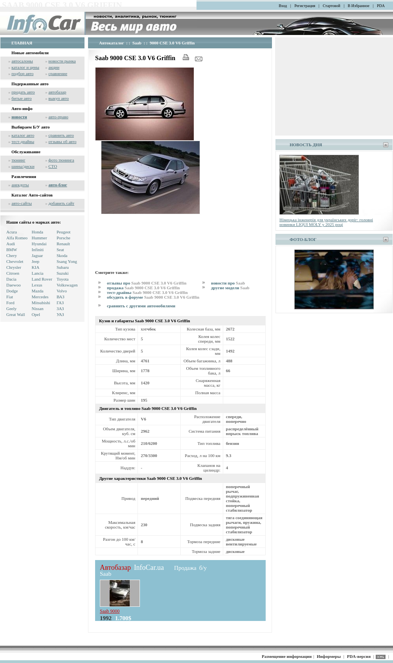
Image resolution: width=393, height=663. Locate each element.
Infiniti (38, 249)
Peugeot (63, 232)
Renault (63, 243)
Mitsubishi (41, 302)
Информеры (329, 656)
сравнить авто (61, 135)
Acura (11, 232)
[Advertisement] (121, 240)
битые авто (21, 98)
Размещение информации (287, 656)
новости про (228, 283)
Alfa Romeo (17, 237)
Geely (11, 308)
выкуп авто (58, 98)
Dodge (12, 290)
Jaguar (37, 255)
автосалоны (22, 61)
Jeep (36, 261)
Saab (136, 42)
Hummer (39, 237)
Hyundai (39, 243)
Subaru (63, 267)
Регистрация (304, 6)
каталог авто (22, 135)
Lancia (38, 273)
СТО (52, 166)
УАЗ (60, 314)
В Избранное (358, 6)
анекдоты (20, 184)
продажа (143, 287)
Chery (11, 255)
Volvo (62, 290)
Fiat (9, 296)
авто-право (58, 116)
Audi (10, 243)
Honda (37, 232)
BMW (11, 249)
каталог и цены (25, 67)
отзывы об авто (62, 141)
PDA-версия (359, 656)
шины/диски (22, 166)
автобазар (57, 92)
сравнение (57, 73)
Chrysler (13, 267)
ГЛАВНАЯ (21, 42)
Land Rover (42, 279)
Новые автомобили (30, 52)
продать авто (23, 92)
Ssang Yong (67, 261)
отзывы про (146, 283)
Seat (60, 249)
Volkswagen (67, 285)
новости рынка (61, 61)
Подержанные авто (30, 83)
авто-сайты (21, 203)
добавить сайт (61, 203)
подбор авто (22, 73)
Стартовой (331, 6)
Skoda (62, 255)
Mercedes (40, 296)
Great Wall (15, 314)
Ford (10, 302)
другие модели (230, 287)
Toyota (62, 279)
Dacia (11, 279)
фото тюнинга (61, 160)
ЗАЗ (60, 308)
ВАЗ (60, 296)
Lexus (37, 285)
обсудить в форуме (153, 297)
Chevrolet (14, 261)
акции (53, 67)
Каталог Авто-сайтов (32, 195)
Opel (36, 314)
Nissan (38, 308)
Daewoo (13, 285)
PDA (381, 6)
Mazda (38, 290)
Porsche (63, 237)
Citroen (12, 273)
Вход (283, 6)
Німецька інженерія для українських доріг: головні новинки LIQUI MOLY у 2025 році (326, 222)
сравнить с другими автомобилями (141, 305)
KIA (36, 267)
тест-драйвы (22, 141)
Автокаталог (111, 42)
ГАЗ (60, 302)
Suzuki (63, 273)
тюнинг (18, 160)
